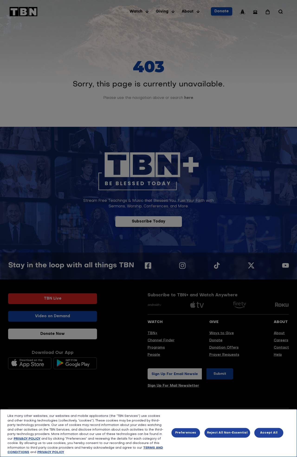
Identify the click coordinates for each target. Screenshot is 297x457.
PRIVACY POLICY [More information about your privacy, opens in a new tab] (50, 452)
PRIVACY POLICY (27, 438)
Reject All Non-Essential (227, 432)
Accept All (269, 432)
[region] (148, 433)
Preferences (185, 432)
